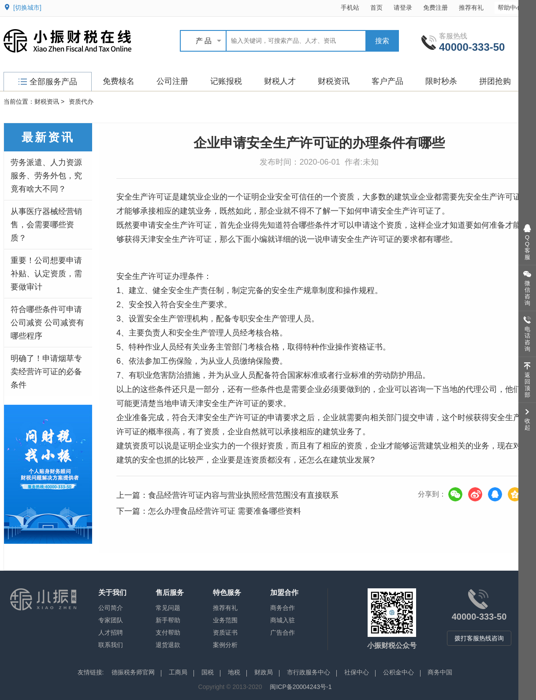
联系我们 (110, 644)
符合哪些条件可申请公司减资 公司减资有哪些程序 (47, 322)
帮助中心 (514, 7)
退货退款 (168, 644)
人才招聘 (110, 632)
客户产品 (387, 81)
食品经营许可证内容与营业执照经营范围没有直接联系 (243, 495)
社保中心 (356, 672)
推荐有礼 (471, 7)
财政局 (263, 672)
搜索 (382, 41)
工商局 (178, 672)
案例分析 (225, 644)
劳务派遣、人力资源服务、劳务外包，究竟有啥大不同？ (46, 175)
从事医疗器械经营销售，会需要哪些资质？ (46, 224)
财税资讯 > (49, 101)
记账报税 (226, 81)
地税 (234, 672)
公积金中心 (398, 672)
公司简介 (110, 607)
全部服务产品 (48, 81)
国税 (207, 672)
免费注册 (435, 7)
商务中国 (440, 672)
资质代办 (81, 101)
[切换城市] (27, 7)
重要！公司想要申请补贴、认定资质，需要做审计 (46, 273)
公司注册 (172, 81)
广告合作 (282, 632)
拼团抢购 (495, 81)
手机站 (350, 7)
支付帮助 (168, 632)
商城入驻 (282, 620)
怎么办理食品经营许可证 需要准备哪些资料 (224, 511)
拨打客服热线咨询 (479, 638)
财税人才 (280, 81)
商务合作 (282, 607)
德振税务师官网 (133, 672)
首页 (376, 7)
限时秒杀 (441, 81)
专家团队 (110, 620)
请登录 (403, 7)
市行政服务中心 (308, 672)
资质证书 (225, 632)
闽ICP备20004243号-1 (300, 686)
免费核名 (118, 81)
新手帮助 (168, 620)
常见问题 (168, 607)
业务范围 (225, 620)
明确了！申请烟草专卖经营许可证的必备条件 (46, 371)
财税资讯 (334, 81)
